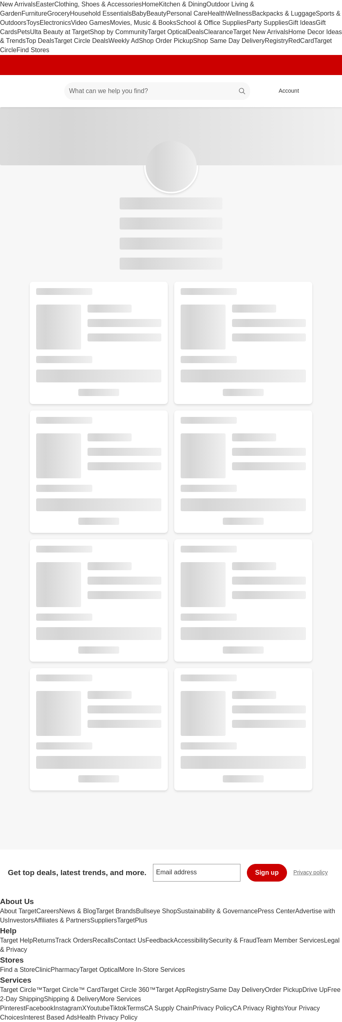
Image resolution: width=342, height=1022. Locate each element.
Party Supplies (267, 22)
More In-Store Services (152, 969)
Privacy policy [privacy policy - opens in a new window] (313, 873)
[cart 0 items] (325, 91)
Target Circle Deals (81, 40)
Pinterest (12, 1008)
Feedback (159, 940)
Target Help (16, 940)
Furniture (34, 13)
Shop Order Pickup (166, 40)
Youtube (98, 1008)
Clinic (43, 969)
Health (217, 13)
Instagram (67, 1008)
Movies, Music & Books (143, 22)
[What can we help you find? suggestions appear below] (157, 91)
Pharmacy (65, 969)
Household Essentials (101, 13)
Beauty (157, 13)
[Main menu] (46, 91)
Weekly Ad (123, 40)
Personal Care (186, 13)
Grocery (58, 13)
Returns (44, 940)
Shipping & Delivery (72, 999)
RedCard (301, 40)
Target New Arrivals (260, 31)
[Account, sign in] (285, 91)
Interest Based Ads (50, 1017)
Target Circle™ (21, 989)
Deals (195, 31)
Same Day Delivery (237, 989)
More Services (120, 999)
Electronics (55, 22)
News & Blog (77, 911)
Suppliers (103, 920)
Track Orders (74, 940)
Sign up (267, 872)
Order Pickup (283, 989)
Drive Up (314, 989)
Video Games (90, 22)
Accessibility (190, 940)
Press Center (276, 911)
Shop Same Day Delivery (229, 40)
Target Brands (116, 911)
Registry (277, 40)
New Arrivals (18, 4)
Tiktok (118, 1008)
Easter (45, 4)
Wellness (239, 13)
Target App (171, 989)
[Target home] (17, 91)
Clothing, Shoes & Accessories (98, 4)
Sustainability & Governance (217, 911)
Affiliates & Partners (62, 920)
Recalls (103, 940)
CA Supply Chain (168, 1008)
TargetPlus (132, 920)
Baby (139, 13)
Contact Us (129, 940)
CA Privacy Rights (258, 1008)
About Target (18, 911)
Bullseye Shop (156, 911)
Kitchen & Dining (182, 4)
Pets (23, 31)
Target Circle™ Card (72, 989)
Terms (135, 1008)
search (242, 91)
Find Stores (32, 50)
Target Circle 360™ (128, 989)
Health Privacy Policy (107, 1017)
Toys (33, 22)
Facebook (39, 1008)
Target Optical (167, 31)
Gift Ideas (302, 22)
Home (150, 4)
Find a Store (17, 969)
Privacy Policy (213, 1008)
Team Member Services (290, 940)
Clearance (218, 31)
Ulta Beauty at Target (60, 31)
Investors (21, 920)
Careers (47, 911)
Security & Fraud (232, 940)
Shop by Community (119, 31)
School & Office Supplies (211, 22)
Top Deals (40, 40)
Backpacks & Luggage (284, 13)
